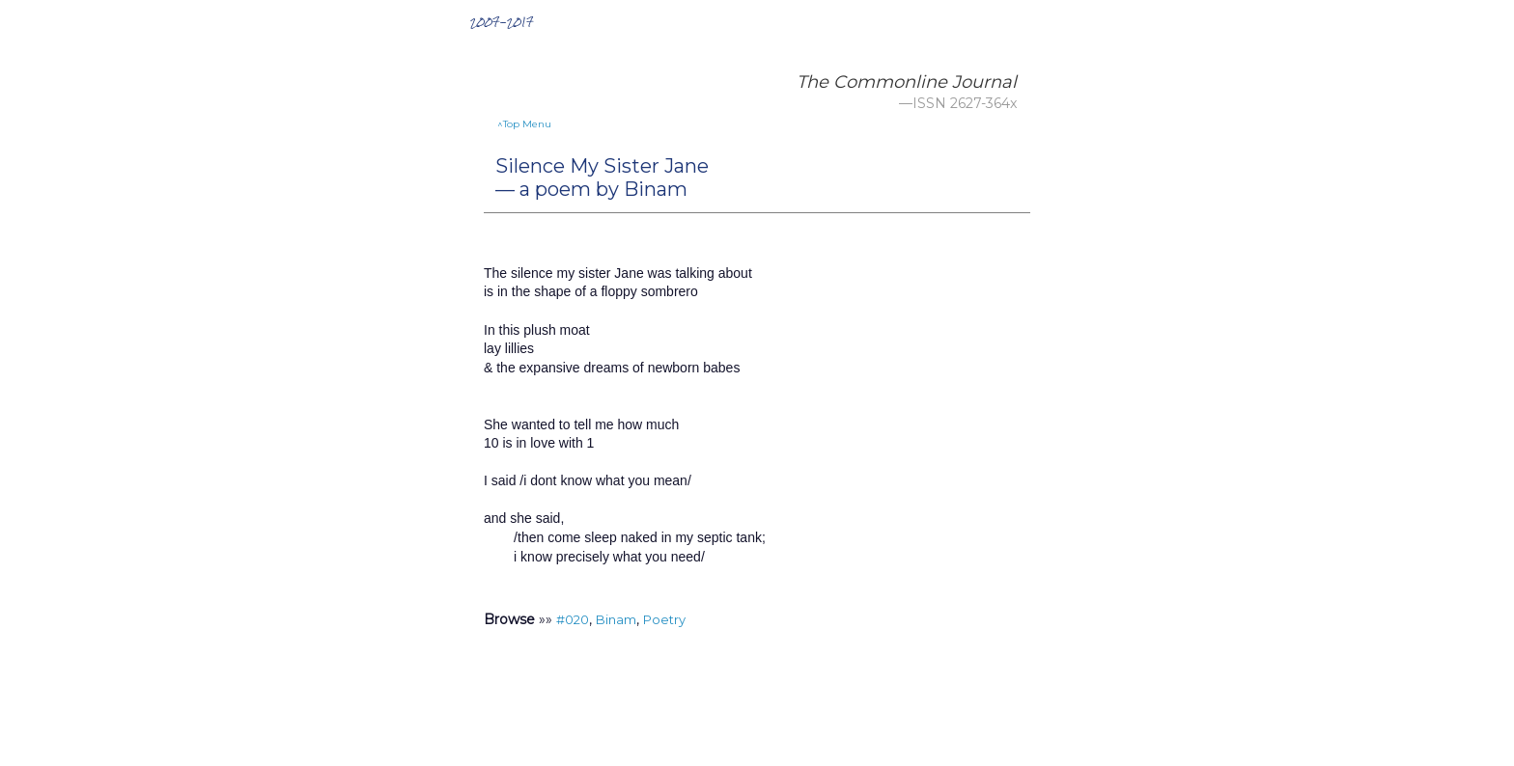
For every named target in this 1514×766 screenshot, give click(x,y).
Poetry (664, 619)
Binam (616, 619)
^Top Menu (524, 124)
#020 (572, 619)
